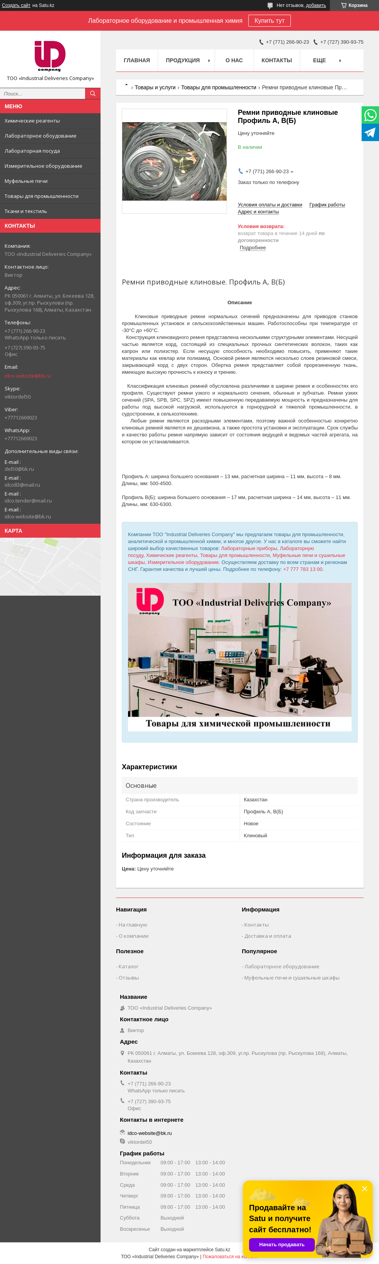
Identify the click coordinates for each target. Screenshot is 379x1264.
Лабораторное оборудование (281, 966)
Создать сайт (16, 5)
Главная (137, 60)
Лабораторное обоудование (41, 135)
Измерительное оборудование (43, 165)
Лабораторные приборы (249, 548)
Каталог (128, 966)
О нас (234, 60)
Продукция (183, 60)
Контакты (277, 60)
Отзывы (129, 977)
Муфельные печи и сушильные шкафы (292, 977)
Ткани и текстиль (26, 211)
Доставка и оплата (267, 935)
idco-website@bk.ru (28, 375)
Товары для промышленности (42, 195)
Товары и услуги (155, 87)
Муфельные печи (26, 180)
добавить (316, 5)
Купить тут (269, 20)
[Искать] (93, 93)
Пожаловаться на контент (230, 1256)
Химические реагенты (32, 120)
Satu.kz (222, 1249)
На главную (133, 924)
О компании (134, 935)
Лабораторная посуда (32, 150)
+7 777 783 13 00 (303, 569)
